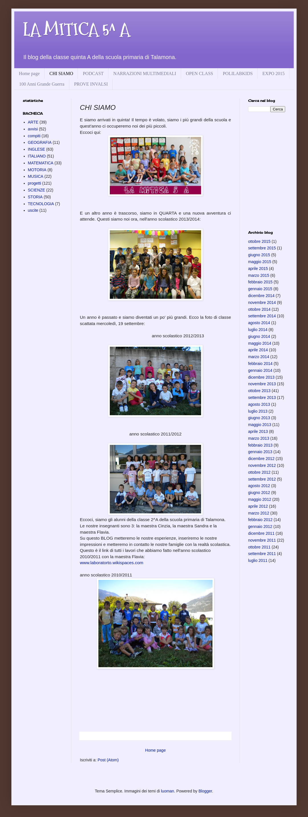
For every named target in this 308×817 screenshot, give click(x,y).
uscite (33, 210)
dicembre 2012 (261, 458)
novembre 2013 (262, 384)
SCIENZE (36, 190)
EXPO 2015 (273, 73)
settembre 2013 (262, 397)
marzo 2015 (258, 275)
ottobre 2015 (259, 241)
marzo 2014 (258, 356)
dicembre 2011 (261, 533)
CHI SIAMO (61, 73)
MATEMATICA (41, 163)
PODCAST (93, 73)
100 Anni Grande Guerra (41, 84)
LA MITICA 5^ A (76, 29)
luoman (167, 791)
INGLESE (36, 149)
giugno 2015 (259, 255)
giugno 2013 (259, 417)
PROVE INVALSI (91, 84)
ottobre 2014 (259, 309)
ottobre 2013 (259, 390)
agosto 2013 (259, 404)
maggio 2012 (259, 499)
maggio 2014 (259, 343)
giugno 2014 (259, 336)
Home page (29, 73)
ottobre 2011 (259, 547)
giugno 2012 (259, 492)
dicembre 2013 (261, 377)
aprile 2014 (258, 350)
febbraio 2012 (260, 519)
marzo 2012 (258, 513)
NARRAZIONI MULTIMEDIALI (144, 73)
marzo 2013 (258, 438)
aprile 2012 (258, 506)
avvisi (33, 129)
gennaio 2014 (260, 370)
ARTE (33, 122)
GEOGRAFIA (40, 142)
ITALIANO (37, 156)
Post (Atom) (108, 760)
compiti (34, 136)
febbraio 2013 (260, 445)
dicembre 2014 (261, 295)
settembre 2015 (262, 248)
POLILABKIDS (238, 73)
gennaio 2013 (260, 451)
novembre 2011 (262, 540)
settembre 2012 (262, 479)
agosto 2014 (259, 322)
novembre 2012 (262, 465)
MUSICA (35, 176)
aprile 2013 (258, 431)
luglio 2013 (258, 411)
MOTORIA (37, 170)
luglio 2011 (258, 560)
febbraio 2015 (260, 282)
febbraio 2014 (260, 363)
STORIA (35, 197)
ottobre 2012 (259, 472)
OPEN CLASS (199, 73)
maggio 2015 (259, 261)
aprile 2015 (258, 268)
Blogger (205, 791)
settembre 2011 (262, 553)
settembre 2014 (262, 316)
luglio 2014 (258, 329)
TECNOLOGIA (41, 203)
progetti (34, 183)
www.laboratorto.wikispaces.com (111, 562)
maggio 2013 (259, 424)
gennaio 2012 (260, 526)
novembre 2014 (262, 302)
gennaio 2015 (260, 289)
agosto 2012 (259, 485)
